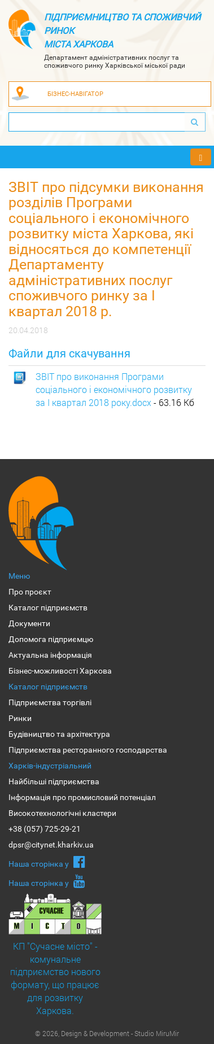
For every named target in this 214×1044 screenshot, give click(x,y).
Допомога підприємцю (50, 639)
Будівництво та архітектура (59, 734)
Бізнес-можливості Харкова (60, 670)
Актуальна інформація (50, 654)
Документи (29, 623)
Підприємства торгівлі (49, 702)
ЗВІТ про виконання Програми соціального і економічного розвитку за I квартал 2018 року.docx (114, 389)
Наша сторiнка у (46, 861)
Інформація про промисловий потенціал (82, 797)
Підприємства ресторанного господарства (87, 749)
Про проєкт (29, 591)
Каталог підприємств (48, 607)
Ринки (20, 718)
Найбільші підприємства (53, 781)
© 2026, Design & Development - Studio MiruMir (107, 1033)
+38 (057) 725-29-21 (44, 828)
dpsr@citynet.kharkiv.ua (51, 844)
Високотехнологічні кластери (62, 813)
